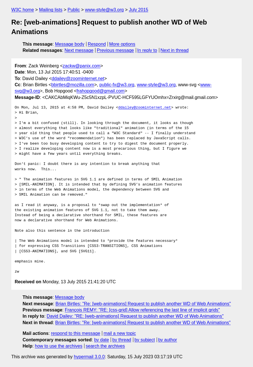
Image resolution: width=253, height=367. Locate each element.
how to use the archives (58, 346)
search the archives (105, 346)
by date (101, 339)
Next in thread (174, 50)
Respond (97, 44)
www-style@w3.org (104, 9)
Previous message (115, 50)
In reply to (147, 50)
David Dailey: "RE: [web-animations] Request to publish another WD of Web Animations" (135, 316)
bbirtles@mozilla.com (72, 84)
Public (73, 9)
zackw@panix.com (82, 65)
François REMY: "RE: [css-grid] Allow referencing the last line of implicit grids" (142, 310)
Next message (79, 50)
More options (122, 44)
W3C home (22, 9)
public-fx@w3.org (116, 84)
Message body (69, 44)
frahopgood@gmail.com (101, 91)
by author (167, 339)
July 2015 (138, 9)
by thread (121, 339)
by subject (144, 339)
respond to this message (75, 333)
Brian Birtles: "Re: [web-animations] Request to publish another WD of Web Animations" (143, 303)
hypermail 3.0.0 (89, 356)
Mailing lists (50, 9)
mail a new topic (120, 333)
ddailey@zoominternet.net (78, 78)
